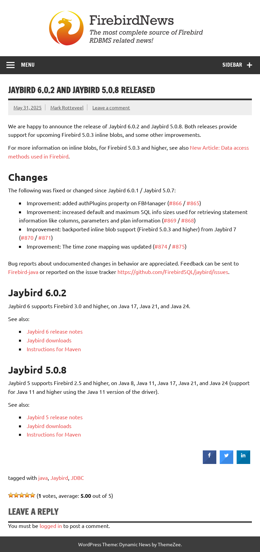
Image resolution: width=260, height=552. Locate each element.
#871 (44, 237)
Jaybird (59, 477)
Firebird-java (23, 271)
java (43, 477)
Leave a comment (111, 107)
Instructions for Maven (54, 348)
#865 (193, 202)
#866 (175, 202)
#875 (178, 246)
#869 (170, 220)
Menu (28, 64)
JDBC (77, 477)
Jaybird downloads (49, 340)
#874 (160, 246)
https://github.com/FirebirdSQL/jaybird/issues (172, 271)
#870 (27, 237)
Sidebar (232, 64)
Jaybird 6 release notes (55, 331)
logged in (51, 525)
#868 (187, 220)
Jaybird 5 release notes (55, 416)
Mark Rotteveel (67, 107)
